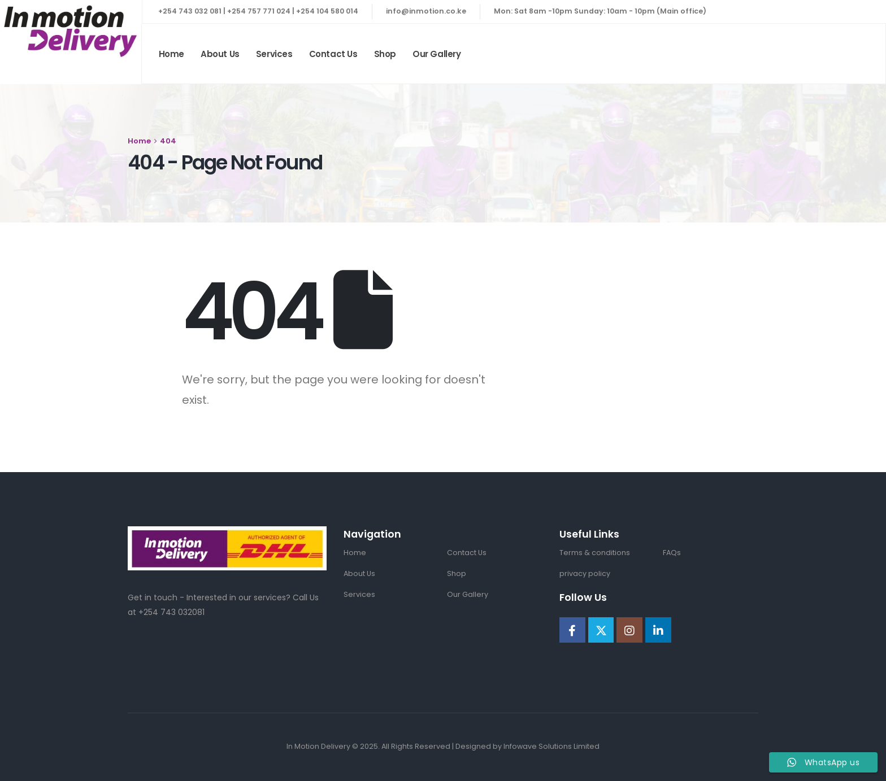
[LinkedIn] (658, 630)
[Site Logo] (70, 31)
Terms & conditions (594, 552)
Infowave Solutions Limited (551, 746)
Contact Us (333, 54)
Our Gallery (436, 54)
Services (274, 54)
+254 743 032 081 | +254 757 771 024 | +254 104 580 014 (258, 11)
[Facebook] (572, 630)
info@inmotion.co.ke (426, 11)
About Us (220, 54)
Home (171, 54)
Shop (385, 54)
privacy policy (584, 573)
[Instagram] (629, 630)
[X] (601, 630)
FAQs (672, 552)
